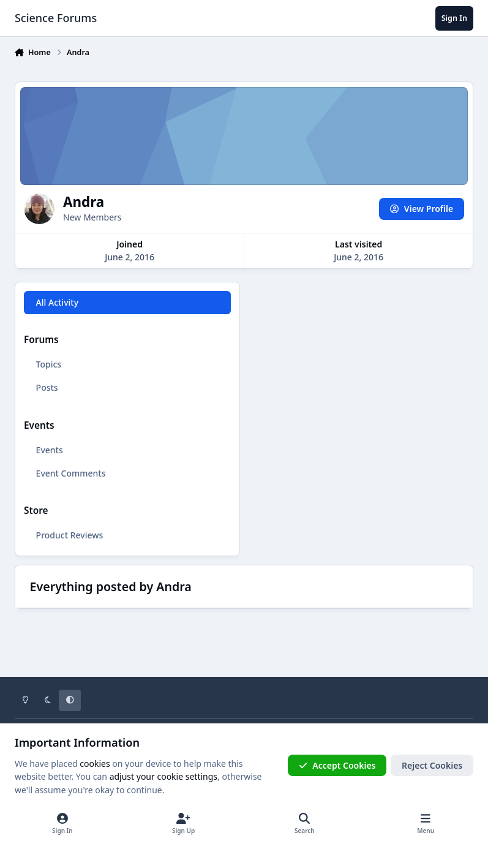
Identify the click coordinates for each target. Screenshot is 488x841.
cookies (95, 763)
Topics (49, 364)
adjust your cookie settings (163, 776)
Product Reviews (69, 535)
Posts (47, 387)
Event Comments (71, 473)
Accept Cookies (337, 765)
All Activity (57, 302)
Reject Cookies (432, 765)
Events (49, 450)
